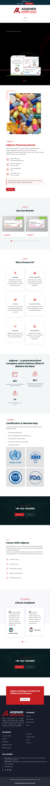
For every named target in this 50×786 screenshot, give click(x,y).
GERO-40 (4, 739)
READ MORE (10, 189)
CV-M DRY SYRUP (6, 736)
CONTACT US (30, 514)
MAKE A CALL (19, 514)
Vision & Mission (30, 719)
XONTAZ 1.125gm (6, 748)
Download (25, 699)
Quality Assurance (30, 737)
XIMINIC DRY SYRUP (7, 745)
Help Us (28, 740)
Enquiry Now (29, 734)
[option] (25, 53)
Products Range (30, 722)
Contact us (28, 742)
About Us (28, 716)
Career (27, 725)
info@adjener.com (25, 1)
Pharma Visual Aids (30, 783)
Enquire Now (29, 3)
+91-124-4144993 (8, 764)
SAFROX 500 (5, 742)
